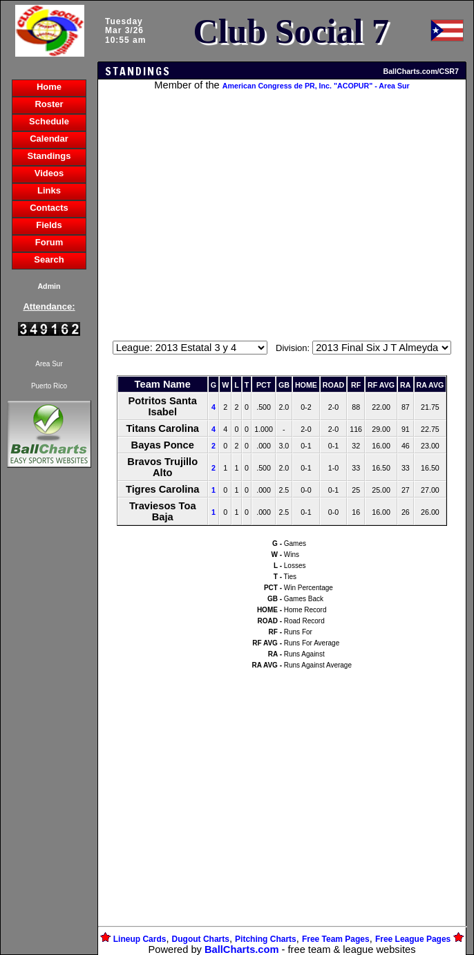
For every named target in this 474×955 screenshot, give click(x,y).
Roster (49, 104)
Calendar (49, 138)
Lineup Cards (140, 939)
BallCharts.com (242, 949)
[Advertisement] (49, 709)
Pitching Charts (265, 939)
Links (49, 190)
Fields (49, 225)
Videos (49, 173)
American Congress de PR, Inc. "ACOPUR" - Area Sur (316, 86)
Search (49, 259)
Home (49, 87)
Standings (49, 156)
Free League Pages (413, 939)
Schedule (49, 121)
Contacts (49, 207)
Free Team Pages (336, 939)
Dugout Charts (200, 939)
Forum (49, 242)
